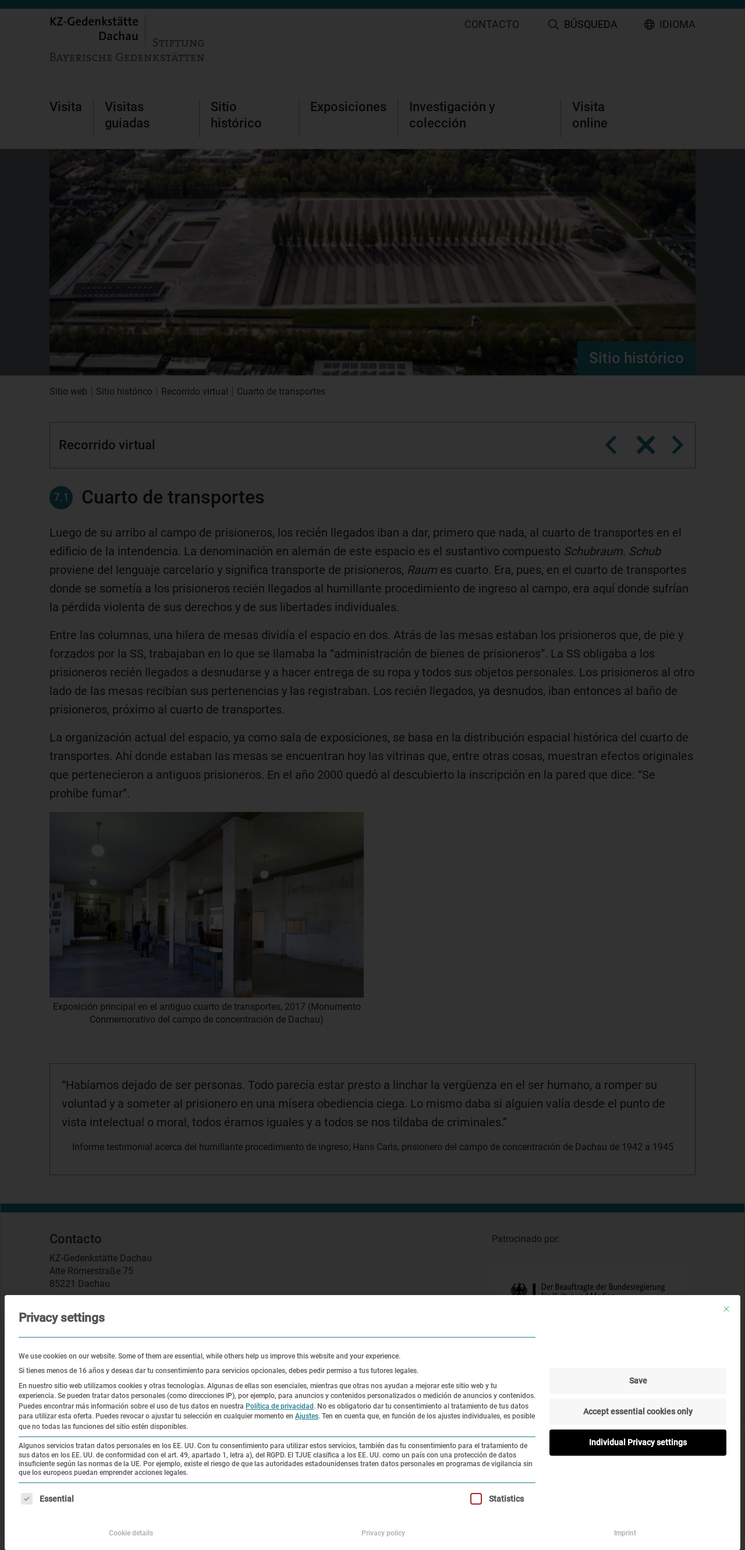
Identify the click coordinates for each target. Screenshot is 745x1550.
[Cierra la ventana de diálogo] (726, 1309)
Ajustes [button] (306, 1416)
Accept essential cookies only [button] (638, 1411)
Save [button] (638, 1380)
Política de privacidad (280, 1406)
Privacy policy (383, 1533)
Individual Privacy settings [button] (638, 1442)
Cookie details (131, 1533)
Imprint (625, 1533)
